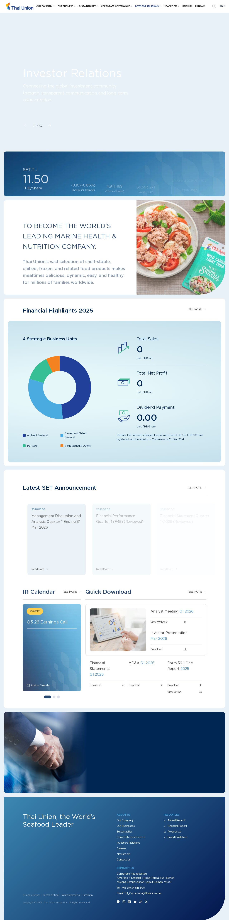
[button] (50, 126)
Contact (200, 6)
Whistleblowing (71, 895)
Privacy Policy (31, 895)
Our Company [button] (44, 6)
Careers (187, 6)
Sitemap (88, 895)
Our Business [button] (65, 6)
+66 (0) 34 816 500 (133, 887)
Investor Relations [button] (147, 6)
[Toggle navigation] (223, 6)
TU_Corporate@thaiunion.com (143, 893)
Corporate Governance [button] (115, 6)
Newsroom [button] (170, 6)
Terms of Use (51, 895)
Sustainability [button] (87, 6)
